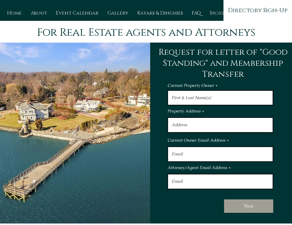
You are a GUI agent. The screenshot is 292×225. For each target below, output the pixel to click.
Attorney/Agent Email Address (197, 167)
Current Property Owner (190, 85)
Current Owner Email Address (196, 140)
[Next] (248, 206)
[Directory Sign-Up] (257, 10)
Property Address (184, 111)
